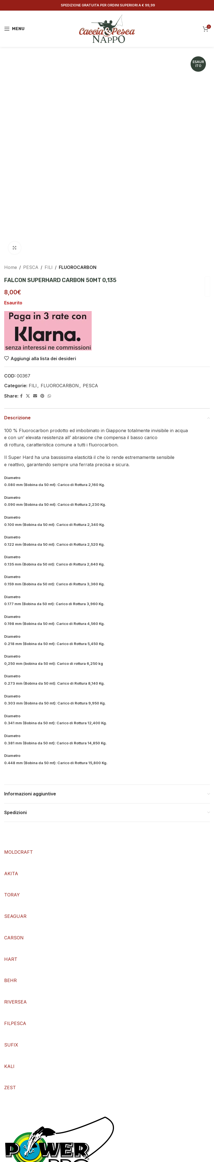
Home (10, 267)
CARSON (14, 937)
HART (10, 959)
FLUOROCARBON (77, 267)
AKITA (11, 873)
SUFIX (11, 1045)
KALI (9, 1066)
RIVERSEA (15, 1002)
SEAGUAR (15, 916)
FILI (49, 267)
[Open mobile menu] (14, 28)
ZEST (10, 1087)
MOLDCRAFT (18, 852)
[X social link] (27, 396)
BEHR (10, 980)
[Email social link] (35, 396)
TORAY (12, 895)
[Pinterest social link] (42, 396)
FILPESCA (15, 1023)
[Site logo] (107, 28)
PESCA (30, 267)
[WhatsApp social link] (49, 396)
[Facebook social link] (21, 396)
